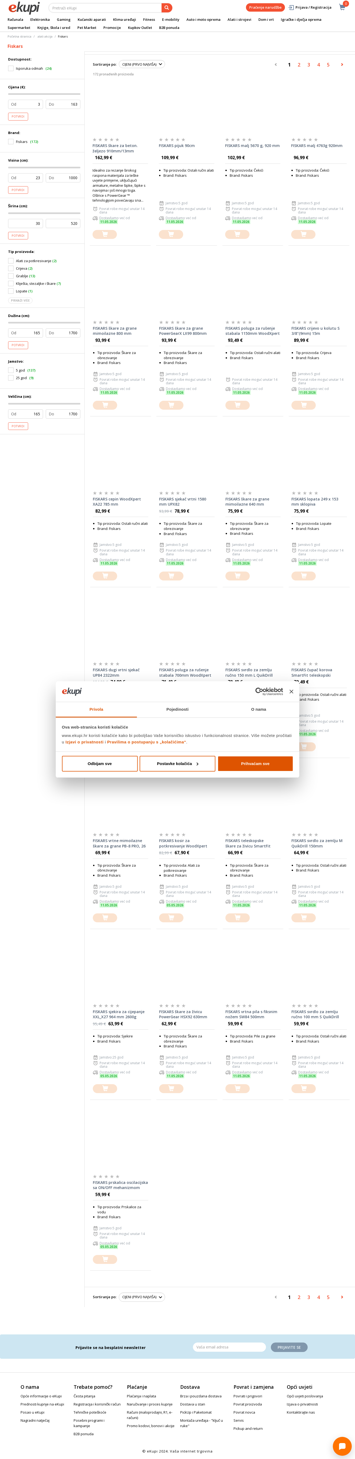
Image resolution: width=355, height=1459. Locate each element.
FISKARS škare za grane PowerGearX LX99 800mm (183, 331)
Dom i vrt (266, 19)
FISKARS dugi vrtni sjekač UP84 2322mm (116, 672)
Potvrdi (18, 116)
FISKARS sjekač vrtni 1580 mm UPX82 (182, 501)
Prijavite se (289, 1347)
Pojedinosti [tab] (177, 709)
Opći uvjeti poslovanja (305, 1396)
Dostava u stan (192, 1404)
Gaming (64, 19)
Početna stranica (19, 36)
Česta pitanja (84, 1396)
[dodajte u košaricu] (105, 234)
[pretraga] (167, 7)
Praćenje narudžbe (265, 7)
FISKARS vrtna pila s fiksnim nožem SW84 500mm (251, 1014)
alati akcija (45, 36)
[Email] (229, 1347)
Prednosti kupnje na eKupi (42, 1404)
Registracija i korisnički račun (97, 1404)
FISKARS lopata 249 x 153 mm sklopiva (314, 501)
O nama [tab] (258, 709)
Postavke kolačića (177, 763)
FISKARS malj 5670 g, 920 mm (252, 145)
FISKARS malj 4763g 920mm (317, 145)
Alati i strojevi (239, 19)
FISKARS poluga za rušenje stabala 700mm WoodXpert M (185, 672)
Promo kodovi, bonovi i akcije (151, 1425)
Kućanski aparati (92, 19)
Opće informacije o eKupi (41, 1396)
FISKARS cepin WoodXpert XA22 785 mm (117, 501)
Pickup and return (248, 1428)
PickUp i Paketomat (196, 1412)
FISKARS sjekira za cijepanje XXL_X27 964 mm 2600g (118, 1014)
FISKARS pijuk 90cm (177, 145)
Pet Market (86, 27)
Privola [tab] (96, 709)
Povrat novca (244, 1412)
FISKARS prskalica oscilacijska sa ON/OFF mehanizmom (120, 1185)
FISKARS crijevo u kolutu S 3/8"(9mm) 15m (315, 331)
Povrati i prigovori (248, 1396)
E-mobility (170, 19)
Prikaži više (20, 300)
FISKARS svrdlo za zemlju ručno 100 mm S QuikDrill (315, 1014)
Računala (15, 19)
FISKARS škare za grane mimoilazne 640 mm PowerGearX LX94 (247, 501)
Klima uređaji (124, 19)
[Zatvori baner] (291, 691)
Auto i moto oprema (203, 19)
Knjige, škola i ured (53, 27)
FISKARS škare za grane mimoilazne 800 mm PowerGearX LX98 (115, 331)
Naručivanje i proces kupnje (150, 1404)
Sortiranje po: (104, 64)
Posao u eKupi (32, 1412)
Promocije (112, 27)
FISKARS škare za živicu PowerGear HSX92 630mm (183, 1014)
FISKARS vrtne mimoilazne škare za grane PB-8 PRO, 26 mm (119, 843)
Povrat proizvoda (248, 1404)
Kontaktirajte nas (301, 1412)
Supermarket (19, 27)
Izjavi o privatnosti (84, 742)
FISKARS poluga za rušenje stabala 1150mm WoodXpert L (252, 331)
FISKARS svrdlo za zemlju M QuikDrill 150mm (317, 843)
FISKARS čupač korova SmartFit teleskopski (311, 672)
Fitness (149, 19)
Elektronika (40, 19)
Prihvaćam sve (255, 763)
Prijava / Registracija (309, 7)
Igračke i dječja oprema (301, 19)
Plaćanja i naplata (141, 1396)
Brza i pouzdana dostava (201, 1396)
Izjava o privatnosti (302, 1404)
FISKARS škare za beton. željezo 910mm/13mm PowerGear (115, 148)
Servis (239, 1420)
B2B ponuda (169, 27)
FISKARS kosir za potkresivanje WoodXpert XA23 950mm (183, 843)
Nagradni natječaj (35, 1420)
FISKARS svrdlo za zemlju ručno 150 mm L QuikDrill (249, 672)
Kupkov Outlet (140, 27)
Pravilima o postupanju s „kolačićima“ (146, 742)
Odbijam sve (100, 763)
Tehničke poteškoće (90, 1412)
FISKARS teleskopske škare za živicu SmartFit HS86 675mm (248, 843)
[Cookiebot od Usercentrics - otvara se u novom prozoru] (259, 691)
